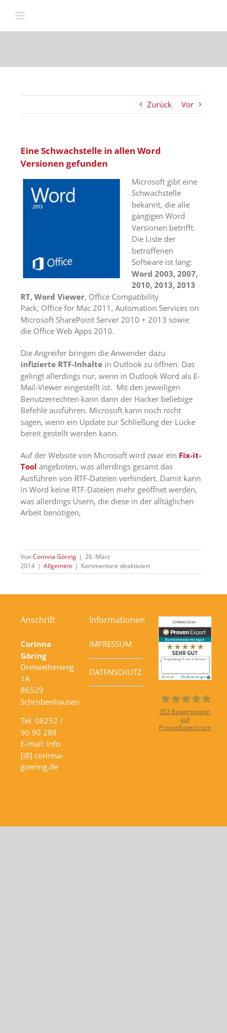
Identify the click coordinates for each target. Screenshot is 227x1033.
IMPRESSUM (110, 644)
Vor (187, 104)
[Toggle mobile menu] (20, 15)
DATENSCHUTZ (115, 672)
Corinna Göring (54, 556)
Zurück (159, 104)
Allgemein (58, 566)
